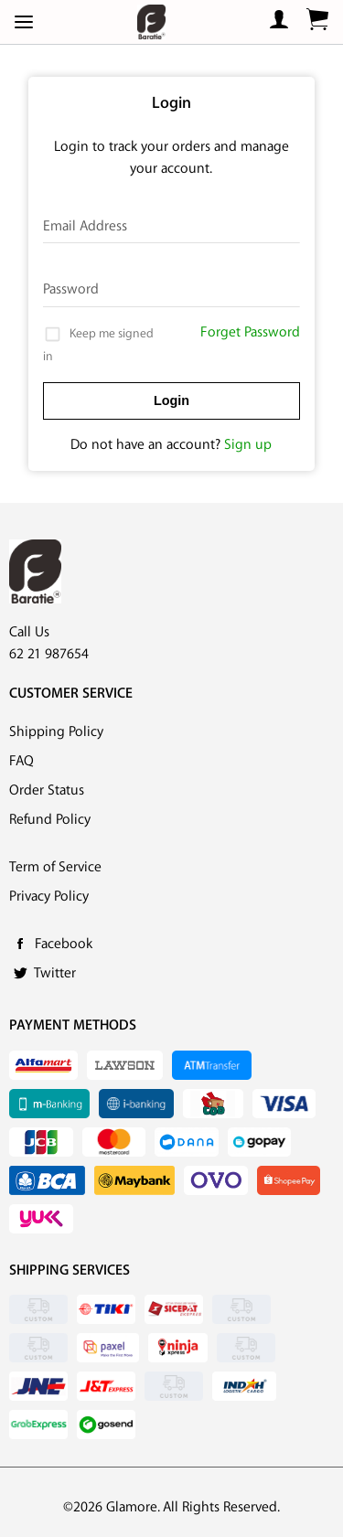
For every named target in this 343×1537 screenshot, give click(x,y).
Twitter (55, 973)
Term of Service (55, 867)
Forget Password (250, 332)
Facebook (63, 944)
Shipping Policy (56, 732)
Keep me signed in (98, 344)
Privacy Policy (49, 896)
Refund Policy (50, 819)
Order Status (46, 790)
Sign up (248, 445)
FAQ (21, 761)
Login (171, 400)
